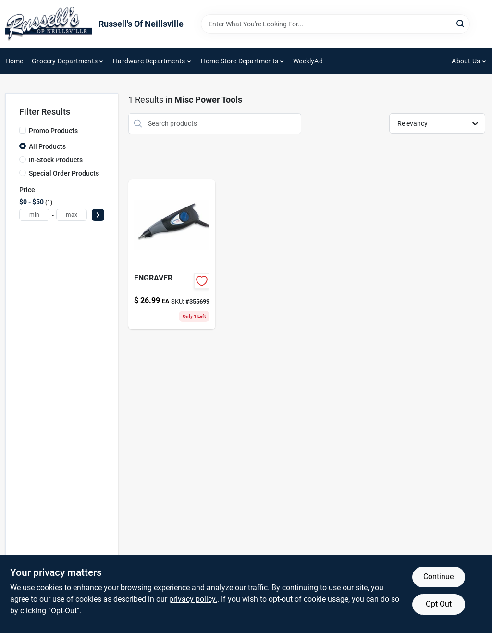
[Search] (461, 23)
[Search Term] (335, 24)
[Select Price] (98, 215)
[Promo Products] (22, 130)
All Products (47, 146)
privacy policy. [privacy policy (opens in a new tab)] (193, 599)
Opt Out (439, 604)
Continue (438, 576)
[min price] (34, 215)
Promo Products (53, 130)
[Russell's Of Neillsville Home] (48, 24)
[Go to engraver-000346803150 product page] (172, 254)
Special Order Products (64, 173)
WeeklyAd (308, 61)
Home (14, 61)
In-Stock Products (56, 160)
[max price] (71, 215)
